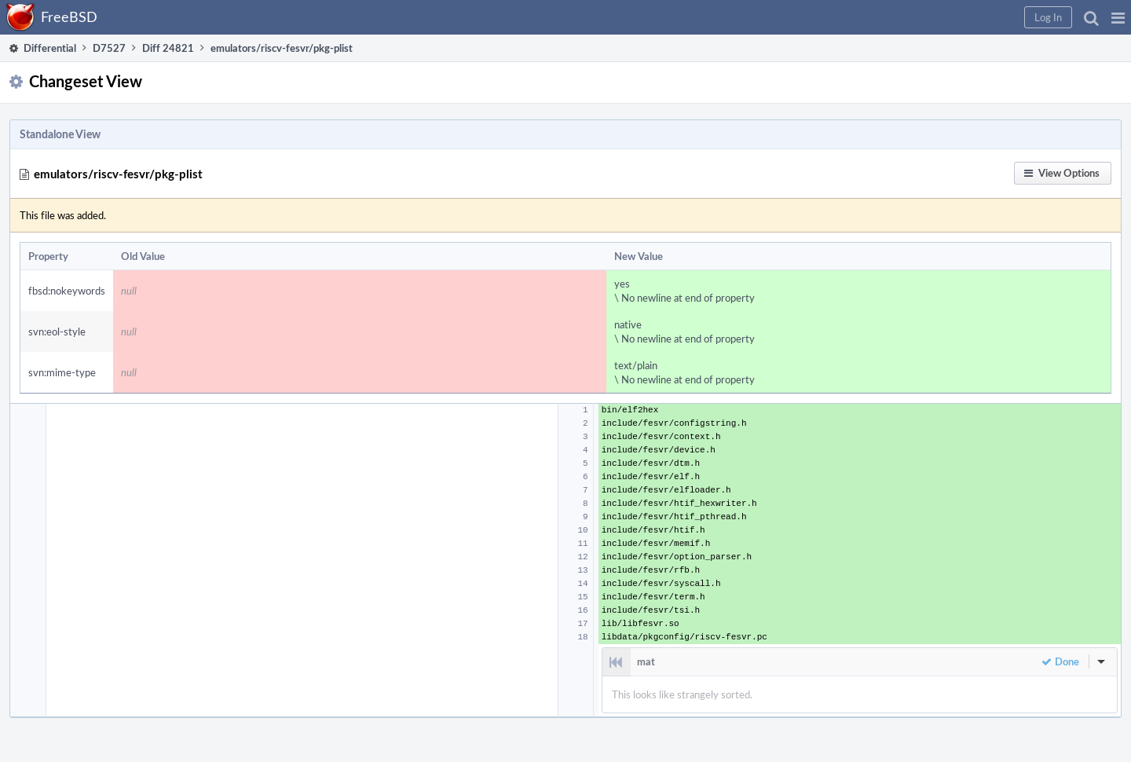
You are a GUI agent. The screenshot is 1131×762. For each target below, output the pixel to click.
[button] (1118, 17)
